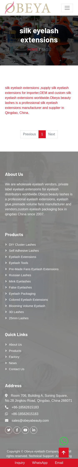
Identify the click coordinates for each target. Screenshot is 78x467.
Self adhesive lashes (24, 250)
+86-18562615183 (25, 407)
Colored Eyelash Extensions (28, 299)
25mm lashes (18, 318)
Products (14, 234)
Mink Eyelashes (20, 281)
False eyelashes (20, 287)
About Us (14, 174)
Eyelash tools (18, 263)
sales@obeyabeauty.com (30, 420)
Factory (14, 357)
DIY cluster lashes (22, 244)
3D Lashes (16, 312)
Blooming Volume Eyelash (27, 306)
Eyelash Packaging (22, 293)
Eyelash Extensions (22, 257)
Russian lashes (20, 275)
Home (32, 49)
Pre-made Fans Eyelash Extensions (33, 269)
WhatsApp (40, 463)
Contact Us (16, 369)
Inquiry (20, 463)
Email (59, 463)
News (13, 363)
